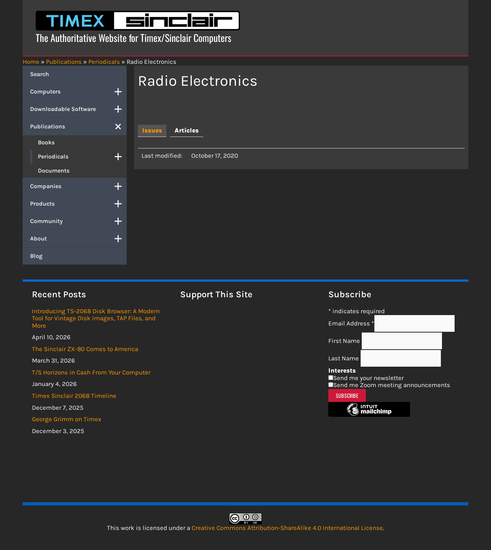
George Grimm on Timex (66, 419)
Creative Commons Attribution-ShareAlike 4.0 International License (287, 527)
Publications (78, 126)
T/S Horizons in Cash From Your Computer (91, 372)
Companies (78, 186)
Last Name (344, 358)
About (78, 238)
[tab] (152, 131)
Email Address (351, 323)
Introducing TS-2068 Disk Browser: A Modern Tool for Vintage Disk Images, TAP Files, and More (96, 318)
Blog (36, 255)
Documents (53, 170)
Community (78, 221)
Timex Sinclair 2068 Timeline (74, 395)
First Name (344, 340)
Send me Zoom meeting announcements (391, 385)
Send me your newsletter (368, 378)
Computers (78, 91)
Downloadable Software (78, 109)
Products (78, 203)
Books (46, 142)
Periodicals (82, 157)
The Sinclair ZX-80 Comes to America (85, 349)
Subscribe (347, 395)
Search (39, 74)
